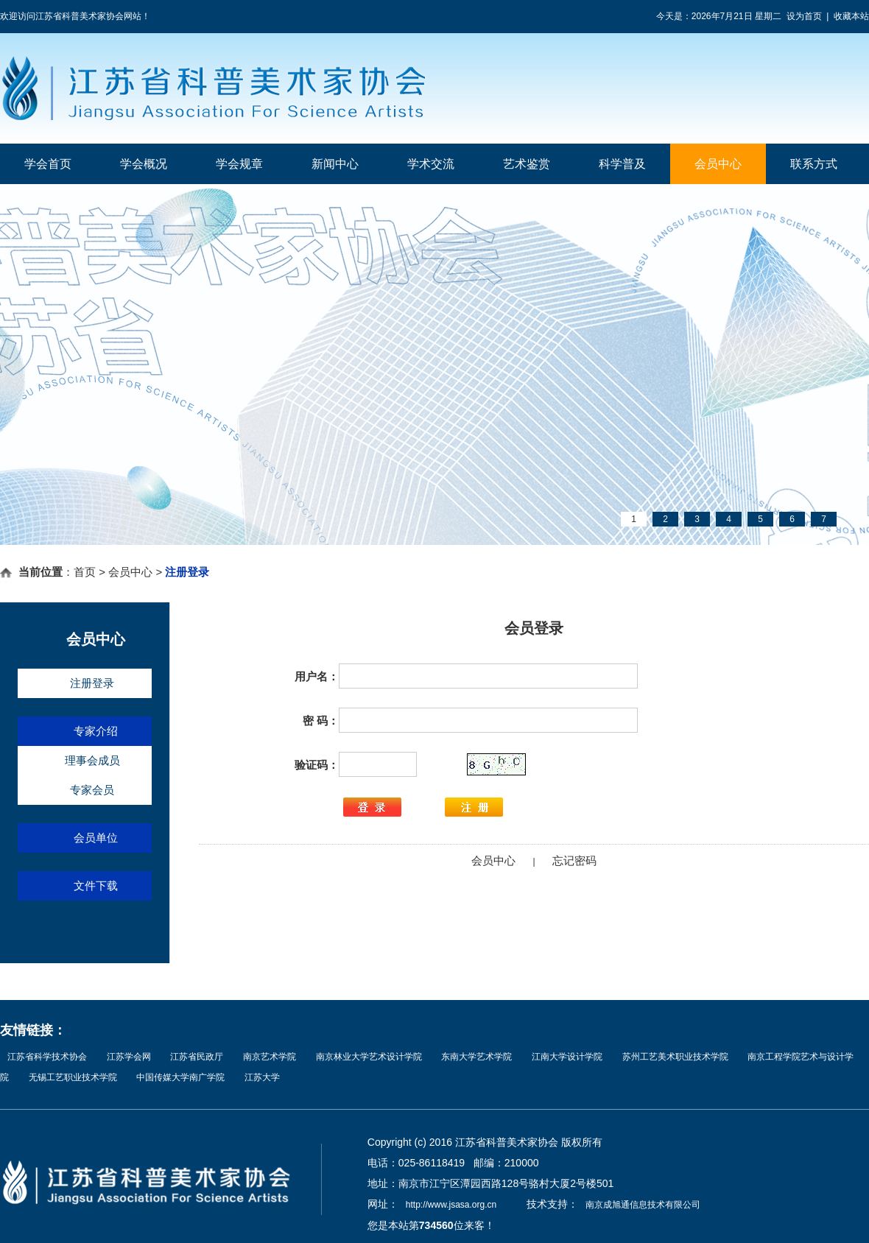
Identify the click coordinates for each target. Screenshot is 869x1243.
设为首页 (804, 16)
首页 (85, 572)
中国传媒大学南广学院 (180, 1077)
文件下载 (96, 885)
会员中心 (718, 164)
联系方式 (813, 164)
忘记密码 (574, 860)
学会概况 (143, 164)
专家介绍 (96, 731)
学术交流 (430, 164)
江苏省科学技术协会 (47, 1057)
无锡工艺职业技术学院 (73, 1077)
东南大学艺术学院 (476, 1057)
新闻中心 (335, 164)
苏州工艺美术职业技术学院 (675, 1057)
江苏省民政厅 (196, 1057)
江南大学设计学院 (567, 1057)
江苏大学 (262, 1077)
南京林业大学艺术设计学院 (369, 1057)
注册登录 (92, 683)
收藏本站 (851, 16)
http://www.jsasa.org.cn (451, 1205)
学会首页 (47, 164)
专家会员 (92, 790)
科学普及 (622, 164)
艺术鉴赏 (526, 164)
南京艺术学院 (269, 1057)
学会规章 (239, 164)
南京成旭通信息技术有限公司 (642, 1205)
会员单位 (96, 837)
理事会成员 (92, 760)
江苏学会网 (129, 1057)
